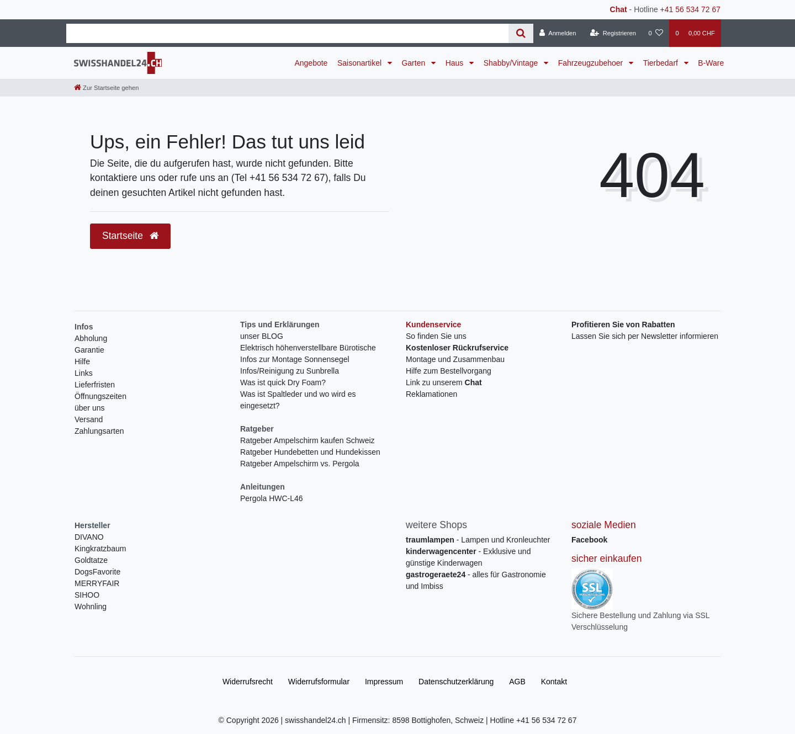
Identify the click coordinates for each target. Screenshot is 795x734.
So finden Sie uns (436, 336)
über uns (89, 407)
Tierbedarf (661, 62)
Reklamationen (431, 394)
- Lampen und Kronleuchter (478, 539)
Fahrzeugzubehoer (591, 62)
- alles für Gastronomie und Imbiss (476, 580)
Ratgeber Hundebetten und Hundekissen (310, 452)
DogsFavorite (97, 571)
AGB (517, 681)
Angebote (310, 62)
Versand (89, 419)
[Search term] (287, 33)
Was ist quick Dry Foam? (283, 382)
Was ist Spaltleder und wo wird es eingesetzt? (298, 400)
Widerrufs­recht (247, 681)
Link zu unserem (444, 382)
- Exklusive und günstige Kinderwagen (468, 557)
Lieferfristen (95, 384)
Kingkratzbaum (100, 548)
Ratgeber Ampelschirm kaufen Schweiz (307, 440)
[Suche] (520, 33)
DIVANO (89, 537)
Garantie (89, 349)
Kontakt (554, 681)
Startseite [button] (130, 235)
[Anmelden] (557, 33)
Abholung (91, 338)
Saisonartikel (360, 62)
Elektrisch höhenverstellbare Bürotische (308, 347)
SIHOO (87, 595)
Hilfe (82, 361)
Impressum (384, 681)
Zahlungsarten (99, 431)
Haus (456, 62)
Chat (618, 9)
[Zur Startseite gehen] (106, 87)
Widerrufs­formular (318, 681)
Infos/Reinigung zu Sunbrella (289, 370)
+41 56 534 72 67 (690, 9)
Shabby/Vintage (512, 62)
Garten (414, 62)
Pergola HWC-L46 (271, 498)
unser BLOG (261, 336)
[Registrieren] (613, 33)
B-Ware (711, 62)
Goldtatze (91, 560)
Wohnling (91, 606)
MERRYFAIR (97, 583)
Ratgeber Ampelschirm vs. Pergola (299, 463)
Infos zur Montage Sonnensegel (294, 359)
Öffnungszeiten (100, 396)
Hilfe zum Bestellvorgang (448, 370)
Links (84, 373)
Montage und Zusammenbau (455, 359)
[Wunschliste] (655, 33)
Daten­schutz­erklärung (456, 681)
